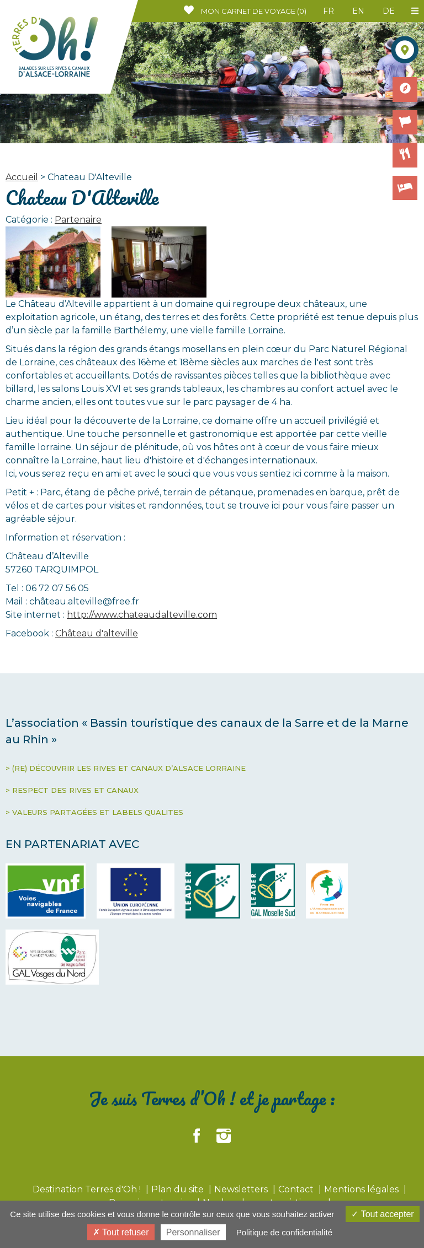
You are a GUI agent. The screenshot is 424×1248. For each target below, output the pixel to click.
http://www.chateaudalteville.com (142, 614)
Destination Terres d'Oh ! (88, 1189)
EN (358, 11)
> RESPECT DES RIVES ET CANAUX (72, 790)
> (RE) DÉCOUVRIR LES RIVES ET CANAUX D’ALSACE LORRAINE (126, 768)
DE (389, 11)
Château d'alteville (96, 633)
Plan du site (178, 1189)
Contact (297, 1189)
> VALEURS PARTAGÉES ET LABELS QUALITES (94, 812)
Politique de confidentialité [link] (284, 1232)
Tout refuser (121, 1232)
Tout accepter (382, 1214)
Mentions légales (362, 1189)
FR (328, 11)
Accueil (22, 177)
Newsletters (242, 1189)
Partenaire (78, 219)
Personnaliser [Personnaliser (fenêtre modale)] (193, 1232)
